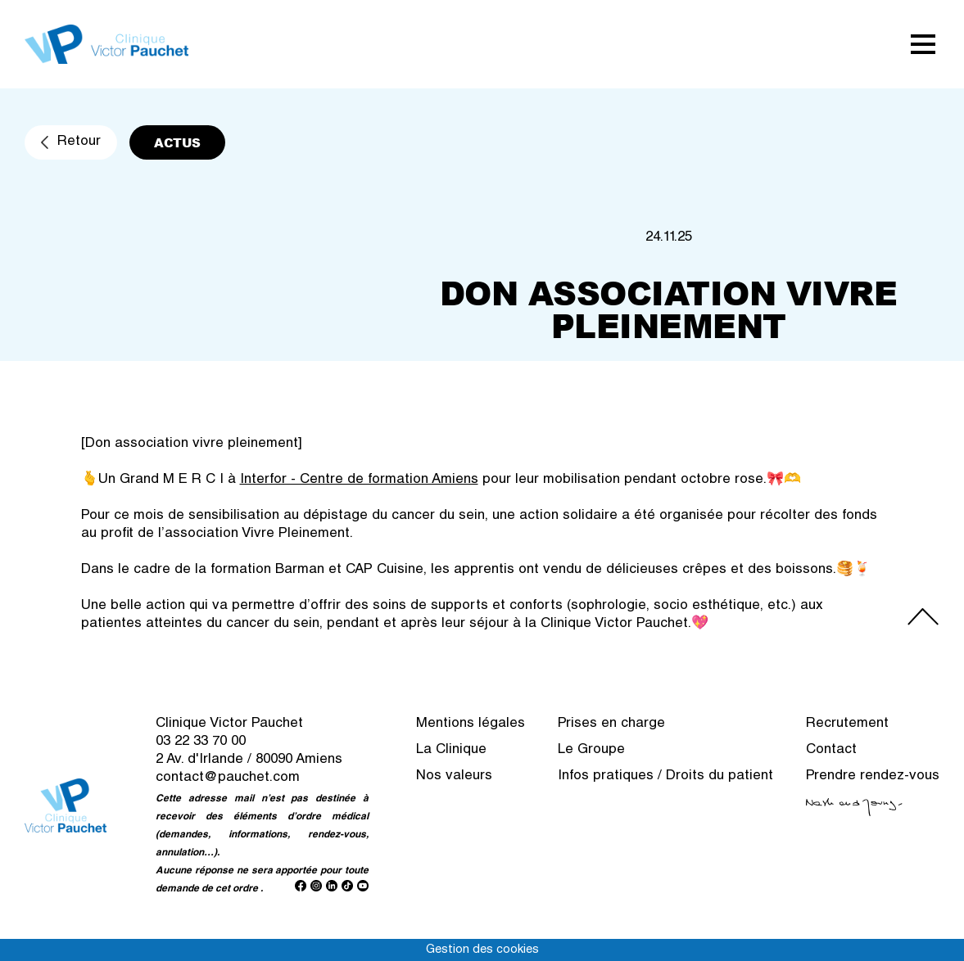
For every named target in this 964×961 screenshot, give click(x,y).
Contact (831, 750)
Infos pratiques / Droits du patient (665, 776)
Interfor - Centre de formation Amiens (359, 480)
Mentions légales (470, 724)
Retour (79, 142)
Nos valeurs (454, 776)
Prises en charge (611, 724)
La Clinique (451, 750)
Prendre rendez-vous (872, 776)
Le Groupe (591, 750)
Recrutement (847, 724)
